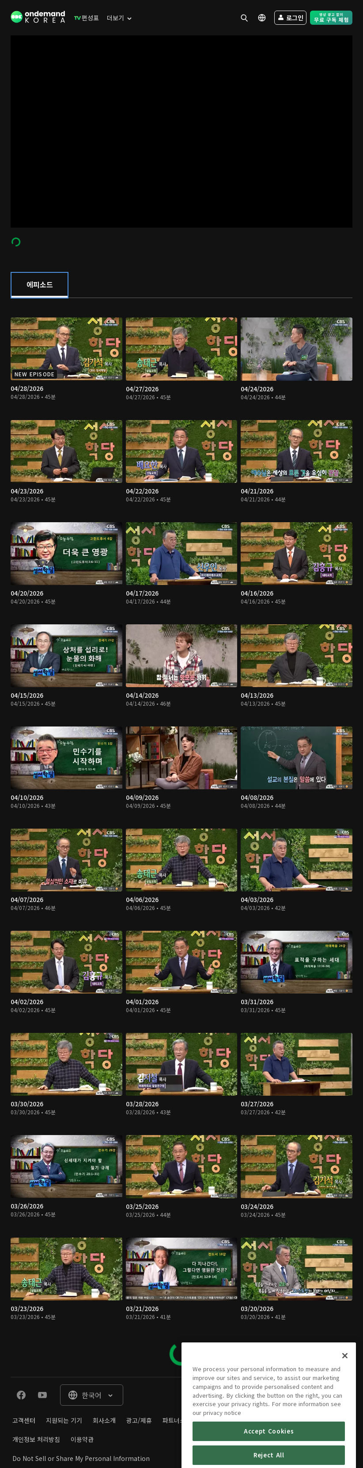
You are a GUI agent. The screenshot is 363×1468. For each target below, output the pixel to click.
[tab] (39, 285)
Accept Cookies (269, 1449)
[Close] (345, 1374)
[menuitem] (84, 17)
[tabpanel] (181, 837)
